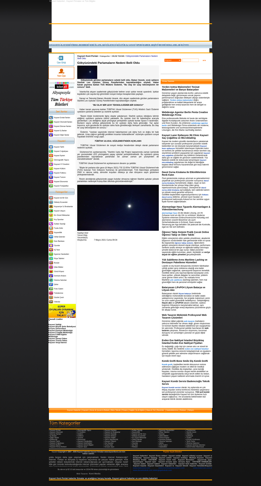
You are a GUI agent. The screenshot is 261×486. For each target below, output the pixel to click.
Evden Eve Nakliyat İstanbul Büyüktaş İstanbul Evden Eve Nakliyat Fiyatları (183, 341)
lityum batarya (185, 294)
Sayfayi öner (82, 233)
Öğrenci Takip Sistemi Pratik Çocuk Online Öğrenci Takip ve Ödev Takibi (185, 233)
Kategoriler (105, 56)
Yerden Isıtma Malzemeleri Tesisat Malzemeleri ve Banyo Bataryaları (180, 88)
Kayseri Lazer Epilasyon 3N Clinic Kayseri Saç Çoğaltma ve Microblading (185, 136)
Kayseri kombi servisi (171, 387)
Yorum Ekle (82, 235)
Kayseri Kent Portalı (87, 56)
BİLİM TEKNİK (118, 56)
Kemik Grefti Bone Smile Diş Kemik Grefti (185, 361)
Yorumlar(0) (82, 237)
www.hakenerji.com (141, 468)
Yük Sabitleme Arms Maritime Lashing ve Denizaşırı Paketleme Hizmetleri (184, 261)
